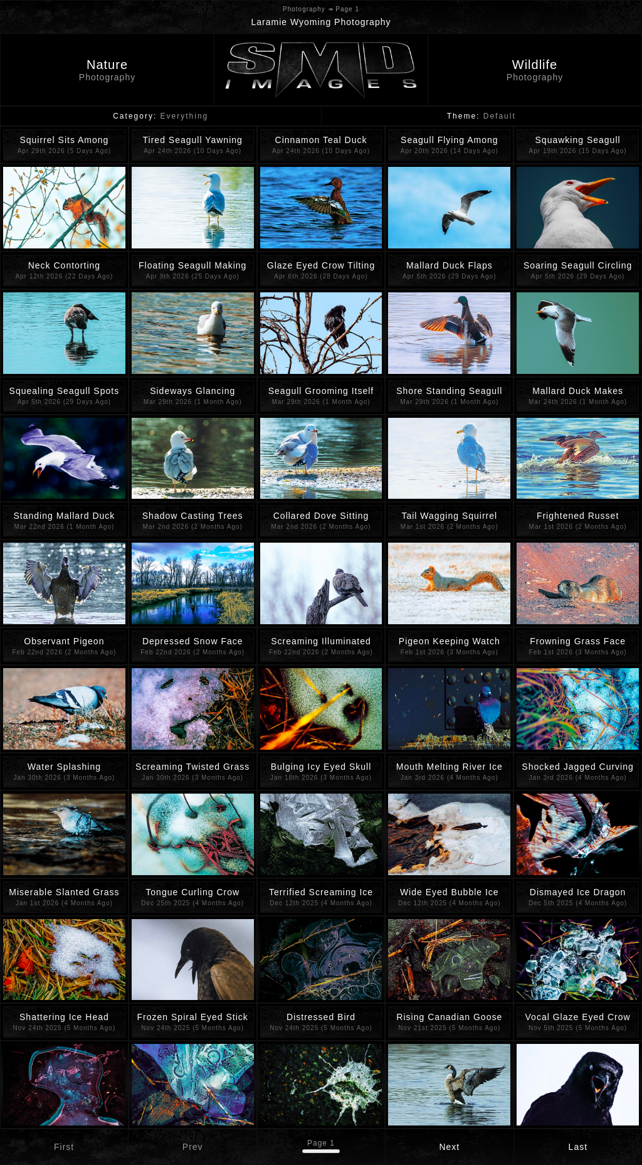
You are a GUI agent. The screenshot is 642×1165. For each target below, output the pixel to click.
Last (578, 1147)
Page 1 (321, 1143)
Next (449, 1147)
